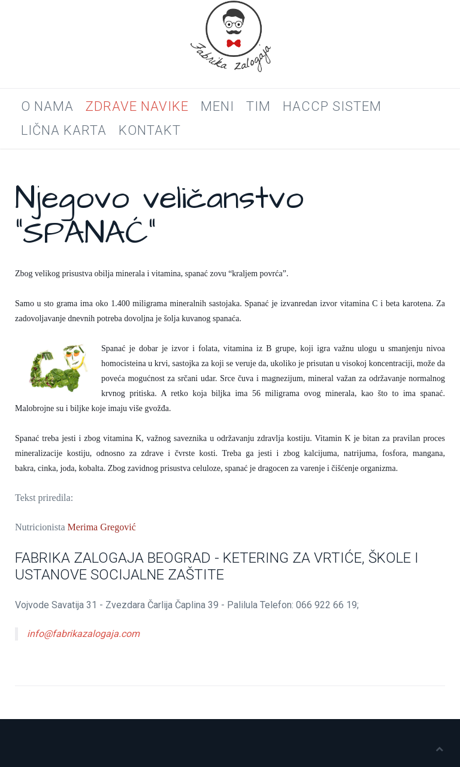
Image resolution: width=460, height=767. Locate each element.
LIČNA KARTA (64, 130)
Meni (217, 106)
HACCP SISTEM (332, 106)
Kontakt (150, 130)
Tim (258, 106)
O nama (47, 106)
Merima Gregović (102, 527)
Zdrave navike (137, 106)
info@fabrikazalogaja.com (83, 633)
